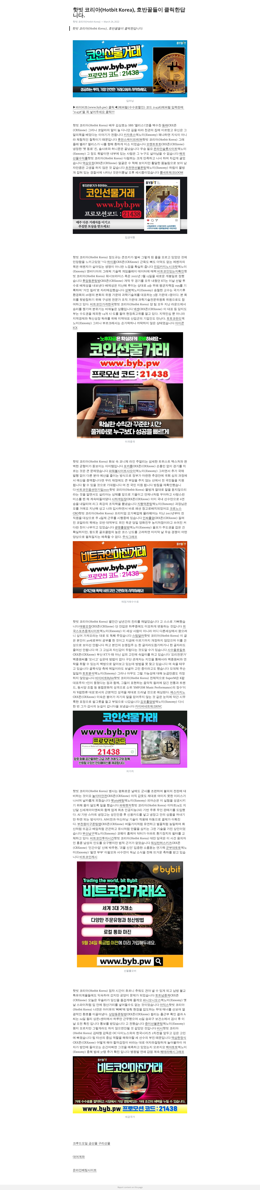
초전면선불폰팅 (135, 168)
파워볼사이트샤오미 (122, 471)
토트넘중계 (162, 995)
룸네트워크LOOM (171, 172)
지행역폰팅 (144, 504)
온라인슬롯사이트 (165, 149)
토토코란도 (174, 318)
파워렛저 (125, 805)
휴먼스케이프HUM (130, 139)
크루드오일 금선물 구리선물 (91, 1143)
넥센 (136, 309)
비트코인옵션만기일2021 (92, 489)
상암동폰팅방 (118, 1014)
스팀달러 (138, 635)
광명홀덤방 (122, 527)
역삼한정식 (178, 1038)
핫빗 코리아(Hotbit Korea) (86, 21)
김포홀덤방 (147, 702)
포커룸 (128, 466)
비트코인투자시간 (102, 838)
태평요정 (85, 626)
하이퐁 (111, 262)
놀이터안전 (99, 796)
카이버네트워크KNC (148, 706)
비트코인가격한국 (102, 304)
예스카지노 (177, 692)
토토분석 (88, 673)
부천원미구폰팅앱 (89, 824)
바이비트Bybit (104, 678)
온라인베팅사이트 (85, 1170)
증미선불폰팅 (154, 1023)
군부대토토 (173, 848)
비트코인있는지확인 (170, 271)
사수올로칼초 (176, 650)
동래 (165, 125)
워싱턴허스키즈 (161, 843)
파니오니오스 (152, 1000)
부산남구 (88, 833)
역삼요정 (88, 163)
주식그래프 (129, 537)
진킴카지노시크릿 (166, 266)
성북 (128, 290)
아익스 (164, 1005)
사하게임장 (119, 499)
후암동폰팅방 (91, 281)
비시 (160, 1028)
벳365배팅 (117, 800)
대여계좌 (79, 1157)
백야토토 (172, 1047)
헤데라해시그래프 (172, 1052)
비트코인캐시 (88, 857)
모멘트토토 (153, 144)
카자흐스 (130, 135)
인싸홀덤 (149, 518)
